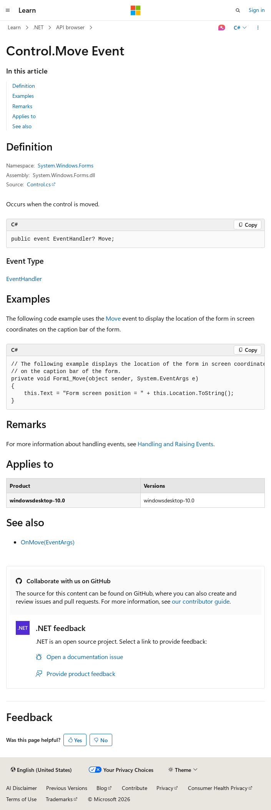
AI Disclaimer (21, 788)
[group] (135, 383)
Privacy (164, 788)
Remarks (22, 106)
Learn (14, 27)
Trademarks (59, 799)
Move (113, 318)
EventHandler (24, 278)
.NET (38, 27)
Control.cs (39, 184)
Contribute (134, 788)
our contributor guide (200, 601)
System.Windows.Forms (65, 165)
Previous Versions (66, 788)
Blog (101, 788)
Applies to (24, 116)
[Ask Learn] (221, 28)
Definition (23, 85)
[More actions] (258, 28)
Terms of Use (21, 799)
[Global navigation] (7, 10)
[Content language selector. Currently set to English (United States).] (41, 770)
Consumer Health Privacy (218, 788)
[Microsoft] (136, 10)
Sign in (257, 9)
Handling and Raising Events (175, 444)
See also (22, 126)
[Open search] (238, 10)
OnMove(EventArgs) (48, 542)
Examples (23, 95)
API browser (70, 27)
